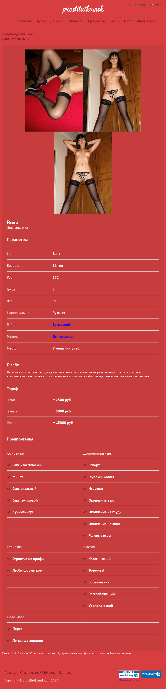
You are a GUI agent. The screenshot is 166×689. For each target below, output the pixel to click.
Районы (115, 21)
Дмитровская (63, 336)
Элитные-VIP (75, 21)
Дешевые (56, 21)
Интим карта (146, 21)
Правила (11, 673)
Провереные (97, 21)
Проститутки (24, 21)
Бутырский (61, 324)
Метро (128, 21)
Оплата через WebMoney (37, 673)
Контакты (65, 673)
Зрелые (41, 21)
